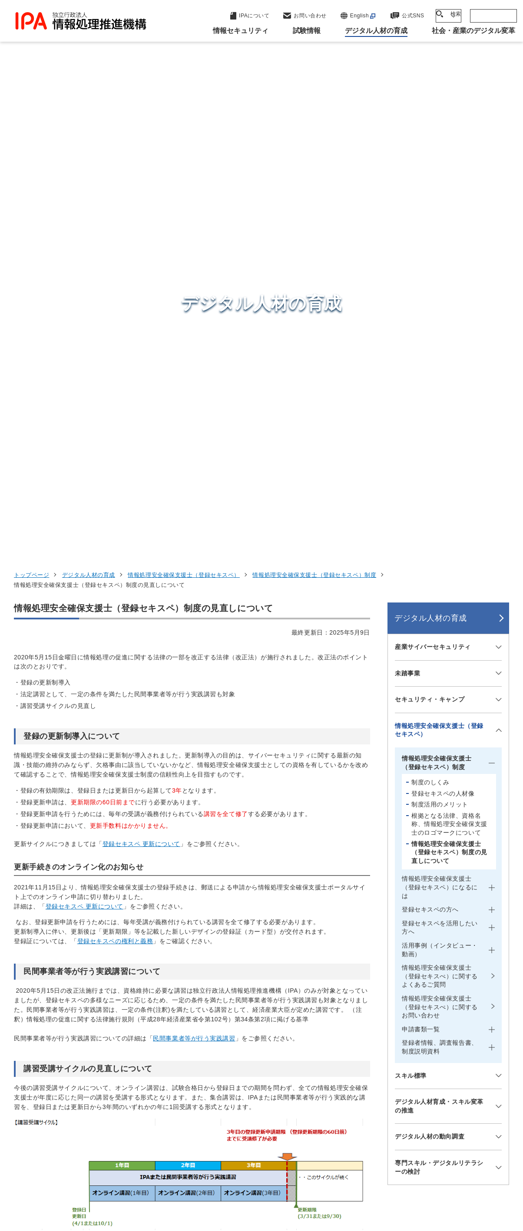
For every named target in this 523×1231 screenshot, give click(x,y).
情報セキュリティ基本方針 (348, 1176)
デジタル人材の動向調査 (429, 677)
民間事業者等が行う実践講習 (194, 579)
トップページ (31, 115)
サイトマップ (242, 1190)
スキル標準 (411, 616)
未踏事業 (407, 214)
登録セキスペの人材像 (443, 334)
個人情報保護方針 (166, 1176)
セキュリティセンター (265, 1032)
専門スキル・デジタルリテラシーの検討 (439, 708)
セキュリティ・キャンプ (429, 240)
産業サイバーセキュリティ (433, 187)
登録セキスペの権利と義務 (115, 482)
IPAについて (395, 1118)
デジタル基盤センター (265, 1091)
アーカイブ (295, 1190)
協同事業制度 (465, 1176)
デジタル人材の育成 (88, 115)
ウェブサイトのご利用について (79, 1176)
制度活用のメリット (439, 345)
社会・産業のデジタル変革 (421, 1097)
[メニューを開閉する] (497, 187)
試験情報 (389, 1054)
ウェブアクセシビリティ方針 (250, 1176)
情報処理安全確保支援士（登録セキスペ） (184, 115)
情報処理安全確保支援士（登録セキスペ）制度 (314, 115)
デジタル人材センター (265, 1107)
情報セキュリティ (405, 1033)
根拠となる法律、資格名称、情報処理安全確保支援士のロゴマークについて (449, 365)
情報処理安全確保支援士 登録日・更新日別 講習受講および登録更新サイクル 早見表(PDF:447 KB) (160, 871)
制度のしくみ (430, 322)
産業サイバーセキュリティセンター (286, 1049)
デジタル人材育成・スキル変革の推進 (439, 647)
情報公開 (415, 1176)
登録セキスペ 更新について (141, 384)
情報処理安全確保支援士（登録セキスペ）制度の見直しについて (449, 393)
